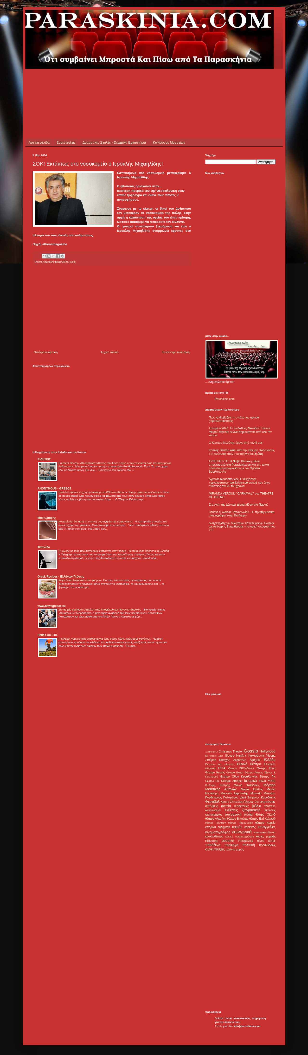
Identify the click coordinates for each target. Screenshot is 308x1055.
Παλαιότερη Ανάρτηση (175, 352)
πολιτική (248, 845)
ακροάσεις (268, 802)
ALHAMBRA (211, 751)
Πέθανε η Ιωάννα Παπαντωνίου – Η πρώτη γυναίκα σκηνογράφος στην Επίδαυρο (241, 513)
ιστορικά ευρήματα (217, 827)
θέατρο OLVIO (265, 814)
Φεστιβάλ (212, 802)
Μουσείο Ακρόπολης (234, 793)
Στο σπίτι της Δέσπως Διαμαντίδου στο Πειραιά (238, 504)
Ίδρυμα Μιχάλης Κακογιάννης (244, 755)
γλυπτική (270, 806)
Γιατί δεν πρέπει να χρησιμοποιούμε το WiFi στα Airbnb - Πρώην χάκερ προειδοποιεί (109, 492)
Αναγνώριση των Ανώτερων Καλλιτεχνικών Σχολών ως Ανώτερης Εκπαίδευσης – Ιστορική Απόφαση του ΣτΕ (242, 526)
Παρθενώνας (213, 797)
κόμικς (260, 836)
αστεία (226, 806)
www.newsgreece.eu (52, 606)
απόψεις (211, 806)
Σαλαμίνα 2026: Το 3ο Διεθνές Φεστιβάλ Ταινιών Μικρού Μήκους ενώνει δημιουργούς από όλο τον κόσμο (240, 432)
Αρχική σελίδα (39, 142)
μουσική (228, 841)
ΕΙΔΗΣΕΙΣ (44, 459)
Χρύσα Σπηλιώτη (232, 802)
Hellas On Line (48, 635)
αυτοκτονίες (241, 806)
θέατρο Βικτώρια (237, 818)
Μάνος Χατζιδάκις (246, 785)
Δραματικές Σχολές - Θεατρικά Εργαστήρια (114, 142)
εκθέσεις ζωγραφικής (242, 810)
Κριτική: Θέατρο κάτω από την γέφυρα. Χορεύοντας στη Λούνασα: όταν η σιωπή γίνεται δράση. (242, 452)
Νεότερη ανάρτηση (46, 352)
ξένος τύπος (266, 841)
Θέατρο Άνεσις (215, 772)
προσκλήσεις (267, 845)
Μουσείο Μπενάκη (263, 793)
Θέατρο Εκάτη (234, 772)
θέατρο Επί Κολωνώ (262, 818)
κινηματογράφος (217, 832)
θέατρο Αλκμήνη (215, 818)
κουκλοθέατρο (214, 836)
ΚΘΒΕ (272, 781)
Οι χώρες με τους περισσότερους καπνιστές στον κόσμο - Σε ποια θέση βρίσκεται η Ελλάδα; (114, 550)
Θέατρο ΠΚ (268, 776)
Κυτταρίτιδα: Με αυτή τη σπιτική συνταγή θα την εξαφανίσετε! (95, 521)
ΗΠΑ (221, 768)
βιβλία (256, 806)
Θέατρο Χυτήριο (232, 781)
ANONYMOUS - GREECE (54, 488)
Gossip (251, 750)
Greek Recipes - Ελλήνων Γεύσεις (61, 576)
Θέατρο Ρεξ (212, 780)
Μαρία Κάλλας (252, 789)
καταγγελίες (267, 827)
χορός (240, 849)
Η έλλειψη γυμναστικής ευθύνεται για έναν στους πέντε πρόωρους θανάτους (104, 638)
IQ (206, 755)
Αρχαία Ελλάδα (263, 760)
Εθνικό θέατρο (249, 764)
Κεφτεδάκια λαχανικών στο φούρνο (80, 580)
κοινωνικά (242, 831)
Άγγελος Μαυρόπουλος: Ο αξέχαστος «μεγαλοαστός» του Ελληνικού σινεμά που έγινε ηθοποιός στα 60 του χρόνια (239, 482)
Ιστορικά (250, 781)
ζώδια (248, 814)
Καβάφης (210, 785)
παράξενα (212, 845)
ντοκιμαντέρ (245, 841)
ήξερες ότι (251, 802)
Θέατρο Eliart (266, 768)
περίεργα (231, 845)
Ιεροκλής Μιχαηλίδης (56, 261)
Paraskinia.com (225, 399)
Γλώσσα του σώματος (219, 764)
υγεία (73, 261)
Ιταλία (262, 781)
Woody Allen (216, 755)
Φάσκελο (44, 547)
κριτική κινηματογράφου (239, 836)
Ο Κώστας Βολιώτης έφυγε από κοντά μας (236, 442)
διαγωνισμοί (213, 810)
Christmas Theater (231, 751)
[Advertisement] (120, 80)
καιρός (237, 827)
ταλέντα (230, 849)
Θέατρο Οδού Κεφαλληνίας (239, 776)
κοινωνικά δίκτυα (265, 832)
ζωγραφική (233, 814)
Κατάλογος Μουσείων (169, 142)
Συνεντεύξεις (66, 142)
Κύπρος (225, 785)
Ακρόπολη (239, 760)
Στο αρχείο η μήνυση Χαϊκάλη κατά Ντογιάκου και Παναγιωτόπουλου (100, 609)
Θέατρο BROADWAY (241, 768)
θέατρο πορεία (265, 822)
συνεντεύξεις (215, 849)
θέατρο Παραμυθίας (240, 822)
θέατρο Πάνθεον (215, 822)
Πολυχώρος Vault (234, 797)
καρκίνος (250, 827)
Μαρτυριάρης (47, 518)
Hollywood (268, 751)
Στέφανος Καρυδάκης (261, 797)
